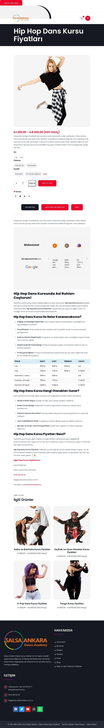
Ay (15, 152)
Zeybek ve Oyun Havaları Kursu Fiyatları (71, 551)
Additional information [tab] (55, 207)
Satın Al (32, 183)
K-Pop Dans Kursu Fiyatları (32, 603)
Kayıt (59, 658)
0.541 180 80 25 (20, 475)
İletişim (60, 650)
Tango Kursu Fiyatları (72, 603)
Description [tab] (30, 207)
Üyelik (16, 169)
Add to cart (47, 183)
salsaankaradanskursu (32, 484)
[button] (87, 259)
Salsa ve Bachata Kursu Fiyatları (32, 549)
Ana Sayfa (61, 642)
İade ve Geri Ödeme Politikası (69, 666)
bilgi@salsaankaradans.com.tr (20, 700)
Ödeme (17, 160)
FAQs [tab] (77, 207)
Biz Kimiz (60, 646)
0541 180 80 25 (14, 695)
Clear (45, 174)
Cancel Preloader (11, 3)
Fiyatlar (60, 654)
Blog (58, 662)
